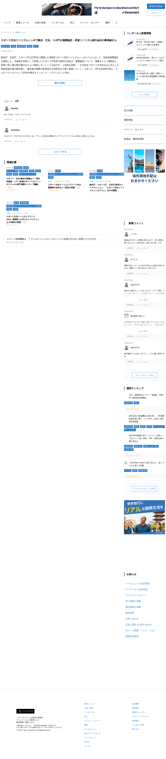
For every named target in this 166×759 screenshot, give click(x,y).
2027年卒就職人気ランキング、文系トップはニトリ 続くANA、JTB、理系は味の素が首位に (146, 438)
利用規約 (135, 721)
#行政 (13, 46)
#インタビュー (159, 427)
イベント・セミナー (90, 23)
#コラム (128, 471)
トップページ (6, 32)
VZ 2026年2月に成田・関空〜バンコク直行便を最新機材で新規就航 (150, 76)
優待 (107, 23)
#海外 (136, 427)
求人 (72, 23)
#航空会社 (138, 446)
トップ (7, 23)
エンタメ (87, 746)
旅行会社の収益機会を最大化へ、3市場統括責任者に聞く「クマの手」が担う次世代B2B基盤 (146, 419)
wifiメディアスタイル (92, 733)
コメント (14, 190)
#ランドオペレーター (27, 174)
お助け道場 (40, 23)
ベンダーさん (57, 23)
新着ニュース (22, 23)
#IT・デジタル (130, 430)
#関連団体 (21, 46)
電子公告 (135, 729)
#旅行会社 (5, 46)
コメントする (60, 152)
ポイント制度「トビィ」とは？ (141, 630)
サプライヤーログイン (136, 595)
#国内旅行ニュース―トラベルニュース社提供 (65, 174)
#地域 (15, 174)
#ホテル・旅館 (12, 171)
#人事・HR (129, 449)
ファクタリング (90, 738)
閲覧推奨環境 (132, 636)
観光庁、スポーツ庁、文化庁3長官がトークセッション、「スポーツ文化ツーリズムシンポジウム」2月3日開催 (107, 188)
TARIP (86, 742)
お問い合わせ (132, 619)
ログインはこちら (15, 242)
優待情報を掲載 (133, 607)
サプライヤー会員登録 (136, 589)
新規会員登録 (156, 6)
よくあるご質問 (138, 725)
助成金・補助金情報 (134, 139)
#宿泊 (9, 174)
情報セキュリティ (139, 712)
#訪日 (36, 46)
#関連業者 (23, 171)
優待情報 (128, 120)
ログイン (156, 13)
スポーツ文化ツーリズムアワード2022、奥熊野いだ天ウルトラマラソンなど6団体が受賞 (22, 219)
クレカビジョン (90, 729)
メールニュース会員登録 (138, 583)
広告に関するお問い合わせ (139, 624)
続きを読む (60, 83)
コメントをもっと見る (144, 375)
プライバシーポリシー (141, 716)
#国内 (29, 46)
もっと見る (144, 94)
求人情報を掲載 (133, 601)
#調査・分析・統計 (151, 446)
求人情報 (128, 110)
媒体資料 (130, 613)
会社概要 (135, 704)
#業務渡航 (143, 471)
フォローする (27, 711)
